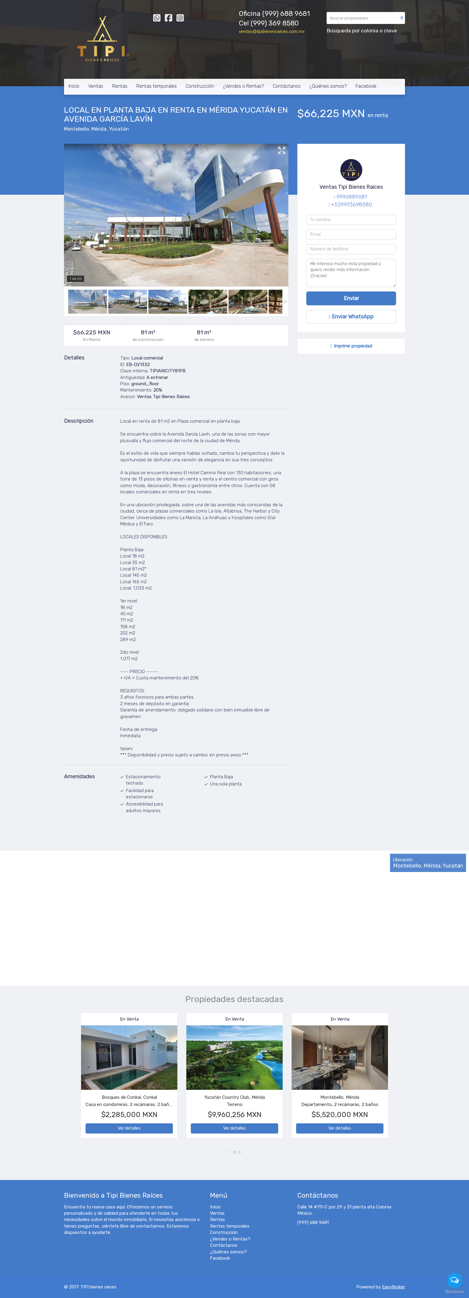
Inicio (73, 86)
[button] (72, 1078)
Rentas (119, 86)
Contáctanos (287, 86)
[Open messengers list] (454, 1280)
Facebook (366, 86)
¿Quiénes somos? (328, 86)
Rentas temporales (156, 86)
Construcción (200, 86)
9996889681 (351, 197)
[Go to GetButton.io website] (454, 1292)
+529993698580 (351, 204)
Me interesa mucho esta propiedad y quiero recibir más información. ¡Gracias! (351, 273)
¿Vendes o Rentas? (243, 86)
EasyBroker (393, 1287)
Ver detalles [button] (129, 1128)
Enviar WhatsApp (351, 316)
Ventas (95, 86)
